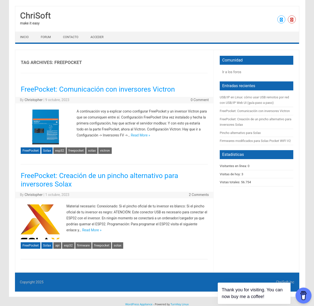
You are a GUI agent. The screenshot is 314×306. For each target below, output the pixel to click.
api (57, 245)
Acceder (97, 37)
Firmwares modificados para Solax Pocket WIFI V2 (255, 141)
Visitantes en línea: (234, 166)
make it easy (30, 23)
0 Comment (200, 100)
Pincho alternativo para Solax (240, 133)
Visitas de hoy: (230, 174)
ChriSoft (35, 15)
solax (92, 150)
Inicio (24, 37)
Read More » (140, 135)
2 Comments (199, 195)
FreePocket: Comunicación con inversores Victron (98, 89)
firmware (83, 245)
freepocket (76, 150)
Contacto (70, 37)
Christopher (33, 100)
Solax (47, 150)
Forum (46, 37)
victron (105, 150)
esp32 (59, 150)
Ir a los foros (231, 72)
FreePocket (30, 150)
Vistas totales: (230, 182)
